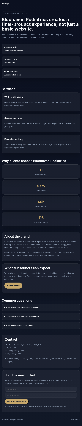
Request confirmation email (16, 401)
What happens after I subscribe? (19, 325)
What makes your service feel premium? (22, 307)
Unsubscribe (75, 420)
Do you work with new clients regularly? (22, 316)
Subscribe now (13, 285)
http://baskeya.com (13, 354)
